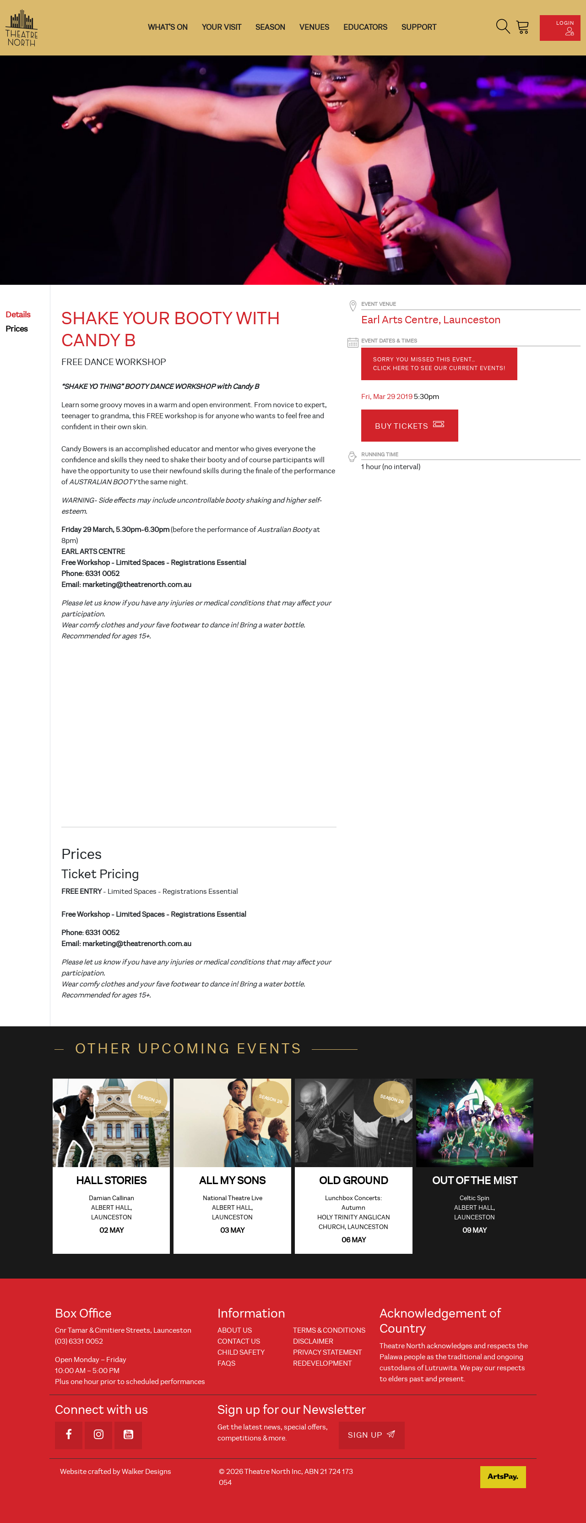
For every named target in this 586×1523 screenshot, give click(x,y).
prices (16, 329)
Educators (365, 27)
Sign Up (372, 1435)
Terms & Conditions (329, 1330)
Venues (314, 27)
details (18, 315)
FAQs (226, 1363)
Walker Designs (146, 1472)
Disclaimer (313, 1341)
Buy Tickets (410, 424)
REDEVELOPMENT (322, 1363)
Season (270, 27)
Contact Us (238, 1341)
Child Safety (241, 1352)
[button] (503, 28)
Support (419, 27)
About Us (234, 1330)
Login (565, 27)
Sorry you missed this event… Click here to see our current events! (439, 364)
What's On (168, 27)
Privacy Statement (327, 1352)
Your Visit (221, 27)
